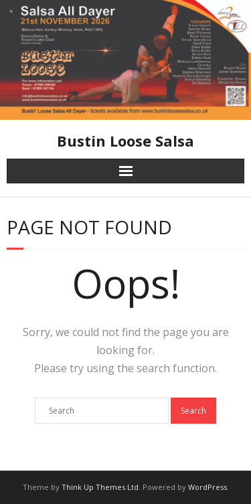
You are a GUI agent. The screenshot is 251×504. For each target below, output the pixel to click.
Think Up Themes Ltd (100, 487)
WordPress (207, 487)
